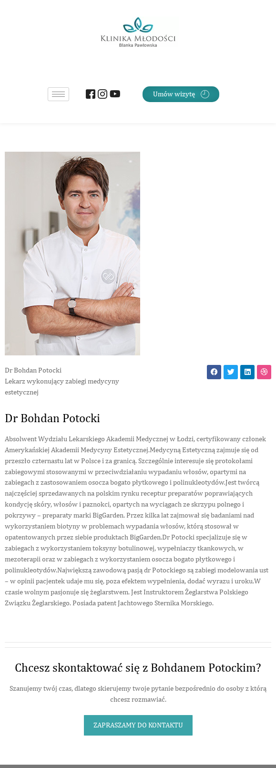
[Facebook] (89, 95)
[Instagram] (101, 95)
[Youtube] (113, 95)
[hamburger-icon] (58, 94)
